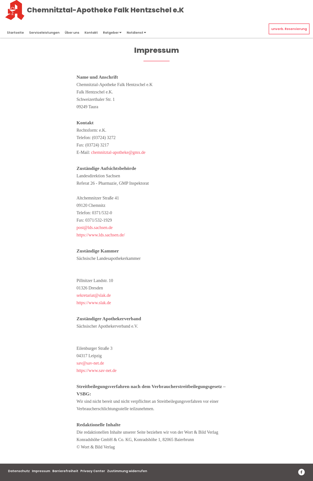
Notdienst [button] (136, 32)
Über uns (72, 32)
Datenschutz (19, 471)
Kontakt (91, 32)
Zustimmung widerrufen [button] (127, 471)
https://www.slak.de (94, 302)
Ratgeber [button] (112, 32)
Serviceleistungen (44, 32)
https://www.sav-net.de (97, 370)
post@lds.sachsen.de (95, 227)
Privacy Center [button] (92, 471)
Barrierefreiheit (65, 471)
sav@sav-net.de (90, 363)
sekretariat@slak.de (94, 295)
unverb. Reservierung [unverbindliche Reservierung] (289, 29)
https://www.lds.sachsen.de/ (101, 234)
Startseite (15, 32)
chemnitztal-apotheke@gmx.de (118, 152)
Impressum (41, 471)
